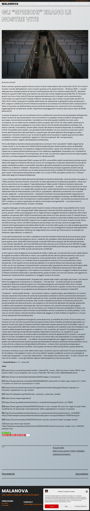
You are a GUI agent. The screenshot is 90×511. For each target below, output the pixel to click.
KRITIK (73, 451)
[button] (87, 491)
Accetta (52, 506)
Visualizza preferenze (81, 506)
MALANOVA (10, 4)
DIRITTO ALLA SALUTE (61, 451)
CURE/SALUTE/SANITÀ (61, 454)
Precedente (8, 473)
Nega (66, 506)
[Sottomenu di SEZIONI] (48, 3)
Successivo (81, 473)
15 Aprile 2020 (58, 448)
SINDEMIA (80, 451)
